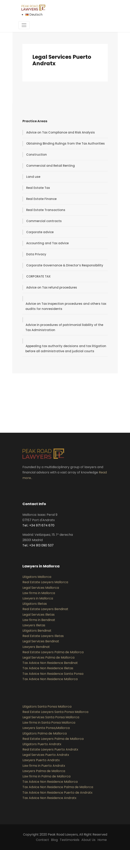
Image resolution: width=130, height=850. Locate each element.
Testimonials (69, 840)
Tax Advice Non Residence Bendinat (50, 663)
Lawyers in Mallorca (37, 598)
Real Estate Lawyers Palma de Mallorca (53, 652)
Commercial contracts (44, 221)
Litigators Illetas (34, 603)
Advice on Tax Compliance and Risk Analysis (60, 132)
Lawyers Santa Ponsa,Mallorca (46, 728)
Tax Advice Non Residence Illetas (47, 668)
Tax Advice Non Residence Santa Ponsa (52, 673)
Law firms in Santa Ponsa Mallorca (48, 722)
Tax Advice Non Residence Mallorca (50, 679)
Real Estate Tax (38, 188)
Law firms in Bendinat (38, 620)
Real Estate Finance (41, 199)
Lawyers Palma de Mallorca (43, 771)
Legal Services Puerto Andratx (45, 755)
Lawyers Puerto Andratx (41, 760)
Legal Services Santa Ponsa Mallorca (50, 717)
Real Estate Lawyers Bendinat (45, 609)
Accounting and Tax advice (47, 243)
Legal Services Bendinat (40, 641)
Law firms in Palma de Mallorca (46, 776)
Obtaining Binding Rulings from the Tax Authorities (65, 143)
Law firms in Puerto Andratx (43, 765)
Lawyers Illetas (33, 625)
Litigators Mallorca (36, 577)
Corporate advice (40, 232)
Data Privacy (36, 254)
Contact (42, 840)
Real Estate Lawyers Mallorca (45, 582)
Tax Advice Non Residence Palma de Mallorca (57, 787)
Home (102, 840)
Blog (54, 840)
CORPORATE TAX (38, 276)
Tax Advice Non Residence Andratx (49, 798)
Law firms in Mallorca (38, 593)
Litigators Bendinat (36, 630)
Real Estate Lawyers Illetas (43, 636)
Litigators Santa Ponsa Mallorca (46, 706)
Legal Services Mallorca (40, 587)
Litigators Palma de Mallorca (44, 733)
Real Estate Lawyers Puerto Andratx (50, 749)
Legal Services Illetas (38, 614)
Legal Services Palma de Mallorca (48, 657)
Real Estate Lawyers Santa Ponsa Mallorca (55, 712)
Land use (33, 177)
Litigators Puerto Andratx (41, 744)
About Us (88, 840)
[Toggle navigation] (24, 25)
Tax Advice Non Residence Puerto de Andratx (57, 792)
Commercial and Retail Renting (50, 166)
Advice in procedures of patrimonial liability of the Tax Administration (64, 327)
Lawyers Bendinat (36, 647)
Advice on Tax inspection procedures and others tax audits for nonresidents (65, 306)
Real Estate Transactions (45, 210)
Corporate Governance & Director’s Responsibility (64, 265)
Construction (36, 154)
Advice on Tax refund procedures (51, 287)
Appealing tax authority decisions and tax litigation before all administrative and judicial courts (65, 348)
